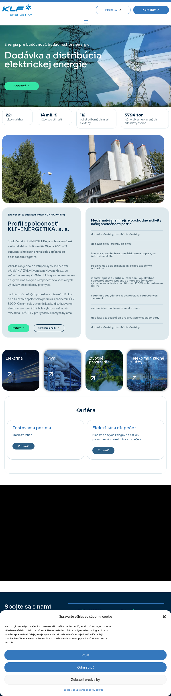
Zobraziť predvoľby (85, 680)
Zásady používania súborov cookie (83, 689)
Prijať (85, 655)
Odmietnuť (85, 667)
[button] (164, 617)
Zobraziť (23, 446)
